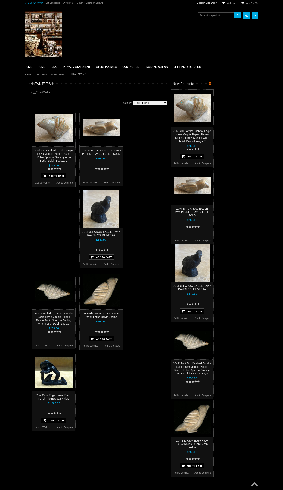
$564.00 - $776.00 (35, 242)
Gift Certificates (53, 3)
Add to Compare (109, 183)
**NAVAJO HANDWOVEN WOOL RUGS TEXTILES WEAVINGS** (47, 179)
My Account (68, 3)
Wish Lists (231, 3)
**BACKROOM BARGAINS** (41, 92)
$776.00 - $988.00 (35, 249)
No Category (33, 212)
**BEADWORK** (35, 114)
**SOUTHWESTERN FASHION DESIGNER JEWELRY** (42, 189)
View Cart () (252, 3)
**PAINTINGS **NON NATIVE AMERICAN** (41, 107)
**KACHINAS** (34, 143)
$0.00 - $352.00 (34, 230)
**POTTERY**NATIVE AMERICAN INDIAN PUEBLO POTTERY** (44, 198)
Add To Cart (98, 176)
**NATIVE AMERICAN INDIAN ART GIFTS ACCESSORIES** (44, 151)
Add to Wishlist (87, 183)
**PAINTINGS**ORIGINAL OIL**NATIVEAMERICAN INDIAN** (44, 170)
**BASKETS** (34, 98)
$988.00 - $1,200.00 (36, 255)
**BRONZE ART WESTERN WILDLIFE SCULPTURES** (46, 122)
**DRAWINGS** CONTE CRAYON (44, 130)
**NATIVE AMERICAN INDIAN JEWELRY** (42, 160)
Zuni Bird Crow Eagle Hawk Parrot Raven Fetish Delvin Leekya (237, 444)
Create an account (94, 3)
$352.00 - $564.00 (35, 236)
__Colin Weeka (86, 92)
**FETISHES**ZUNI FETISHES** (50, 74)
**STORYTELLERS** (37, 206)
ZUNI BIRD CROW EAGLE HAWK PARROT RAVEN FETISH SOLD (236, 212)
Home (28, 74)
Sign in (80, 3)
